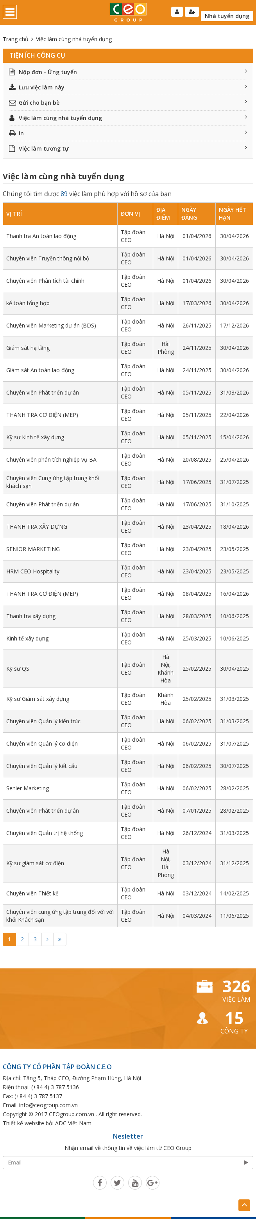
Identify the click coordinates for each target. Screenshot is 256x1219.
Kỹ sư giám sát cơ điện (35, 863)
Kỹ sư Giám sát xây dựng (37, 698)
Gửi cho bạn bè (128, 102)
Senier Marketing (27, 788)
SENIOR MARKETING (33, 549)
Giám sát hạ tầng (28, 347)
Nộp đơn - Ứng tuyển (128, 72)
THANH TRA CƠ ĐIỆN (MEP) (42, 414)
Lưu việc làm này (128, 87)
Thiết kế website (23, 1123)
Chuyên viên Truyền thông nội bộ (47, 258)
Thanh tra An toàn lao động (41, 236)
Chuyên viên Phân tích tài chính (45, 280)
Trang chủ (16, 39)
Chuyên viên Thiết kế (32, 893)
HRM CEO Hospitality (32, 571)
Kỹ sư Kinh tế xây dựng (35, 437)
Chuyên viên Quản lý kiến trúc (43, 721)
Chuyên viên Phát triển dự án (42, 392)
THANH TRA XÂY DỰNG (36, 526)
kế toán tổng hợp (28, 303)
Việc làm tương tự (128, 148)
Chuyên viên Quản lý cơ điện (42, 743)
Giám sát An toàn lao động (40, 370)
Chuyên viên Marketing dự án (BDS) (51, 325)
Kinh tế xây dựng (27, 638)
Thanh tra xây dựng (30, 616)
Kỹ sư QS (17, 668)
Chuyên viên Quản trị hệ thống (44, 833)
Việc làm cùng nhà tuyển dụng (128, 118)
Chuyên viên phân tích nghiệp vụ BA (51, 459)
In (128, 133)
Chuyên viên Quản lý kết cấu (41, 766)
